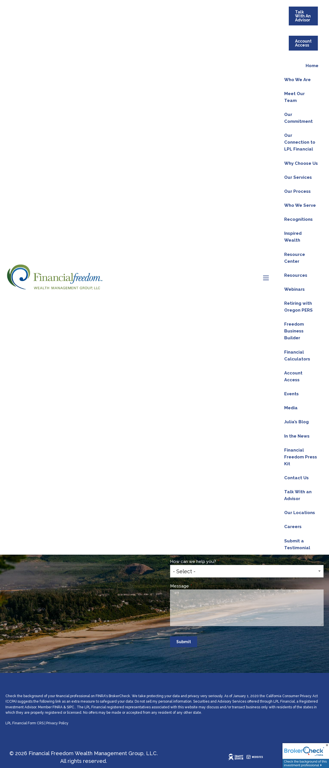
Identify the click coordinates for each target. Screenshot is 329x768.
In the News (297, 436)
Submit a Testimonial (297, 544)
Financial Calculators (297, 356)
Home (312, 65)
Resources (295, 275)
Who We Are (297, 79)
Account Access (303, 43)
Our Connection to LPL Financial (299, 142)
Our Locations (299, 512)
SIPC (70, 707)
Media (291, 407)
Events (291, 393)
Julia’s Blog (296, 421)
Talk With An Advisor (303, 16)
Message (201, 586)
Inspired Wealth (293, 237)
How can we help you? (214, 561)
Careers (293, 526)
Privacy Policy (57, 723)
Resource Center (294, 258)
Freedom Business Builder (294, 331)
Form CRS (36, 723)
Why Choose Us (301, 163)
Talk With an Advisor (298, 495)
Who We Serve (300, 205)
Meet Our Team (294, 97)
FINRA (57, 707)
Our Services (298, 177)
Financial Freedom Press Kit (300, 457)
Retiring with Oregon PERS (298, 307)
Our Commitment (298, 118)
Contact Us (296, 477)
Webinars (294, 289)
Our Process (297, 191)
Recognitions (298, 219)
